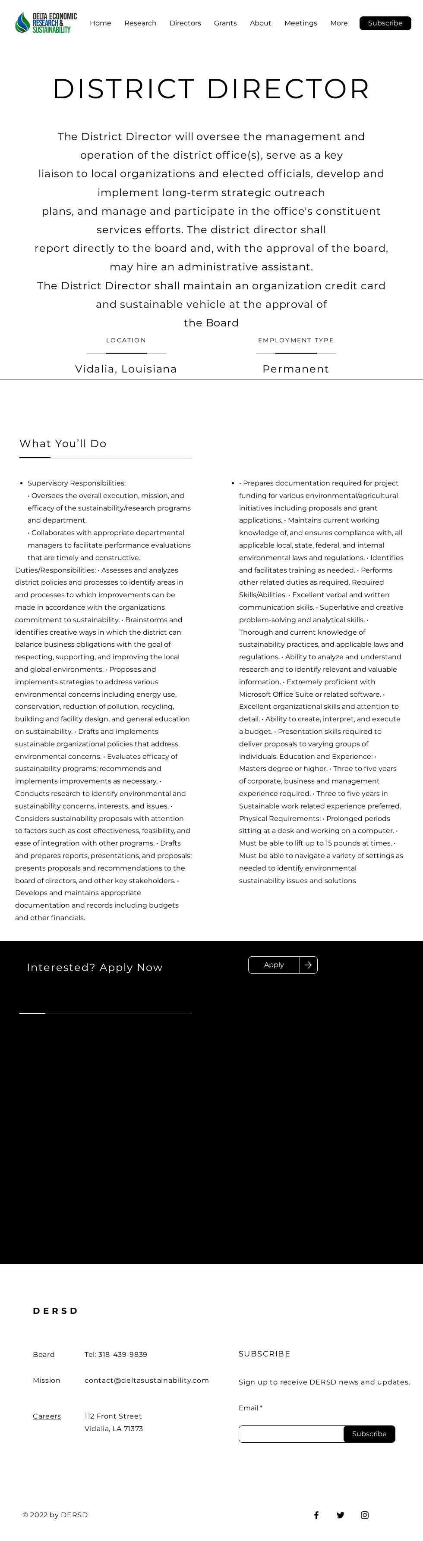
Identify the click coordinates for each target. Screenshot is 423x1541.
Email (248, 1408)
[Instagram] (365, 1515)
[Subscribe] (369, 1434)
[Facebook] (316, 1515)
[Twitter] (340, 1515)
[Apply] (274, 965)
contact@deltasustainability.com (147, 1380)
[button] (385, 23)
